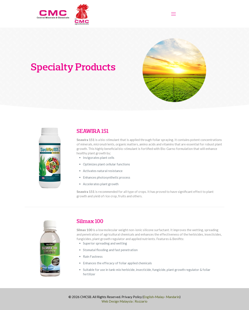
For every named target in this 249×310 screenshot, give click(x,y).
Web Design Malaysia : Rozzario (124, 301)
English (148, 297)
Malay (159, 297)
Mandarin (172, 297)
